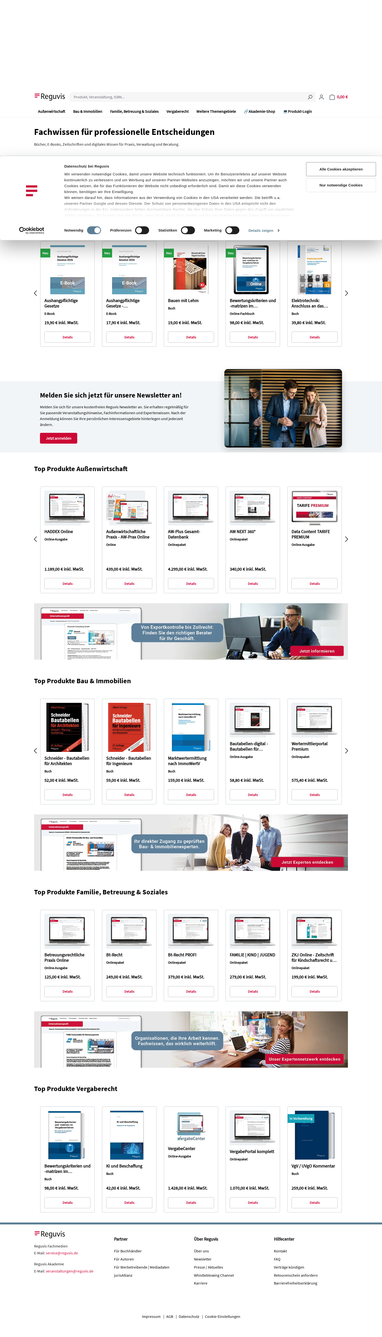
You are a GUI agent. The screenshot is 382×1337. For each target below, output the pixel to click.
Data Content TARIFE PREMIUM (311, 534)
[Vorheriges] (35, 294)
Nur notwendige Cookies (341, 29)
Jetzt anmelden (58, 438)
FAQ (277, 1259)
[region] (191, 294)
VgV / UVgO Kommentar (313, 1166)
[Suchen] (310, 97)
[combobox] (187, 97)
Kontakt (280, 1250)
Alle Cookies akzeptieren (341, 13)
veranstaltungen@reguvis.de (69, 1271)
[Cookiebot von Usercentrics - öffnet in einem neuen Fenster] (31, 74)
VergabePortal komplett (252, 1151)
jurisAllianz (123, 1275)
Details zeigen (260, 74)
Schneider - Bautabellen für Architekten (66, 761)
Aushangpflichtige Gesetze (61, 303)
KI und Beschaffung (124, 1166)
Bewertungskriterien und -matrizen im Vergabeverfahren (67, 1168)
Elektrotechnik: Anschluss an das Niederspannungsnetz (312, 303)
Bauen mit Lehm (183, 300)
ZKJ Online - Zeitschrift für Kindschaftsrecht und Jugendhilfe (314, 957)
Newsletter (203, 1259)
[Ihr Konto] (321, 97)
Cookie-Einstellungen (222, 1316)
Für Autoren (124, 1259)
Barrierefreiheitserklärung (295, 1283)
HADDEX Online (58, 531)
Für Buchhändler (128, 1250)
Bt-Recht (114, 955)
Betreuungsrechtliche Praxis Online (64, 957)
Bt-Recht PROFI (182, 955)
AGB (169, 1316)
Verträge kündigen (289, 1267)
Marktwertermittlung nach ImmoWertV (187, 761)
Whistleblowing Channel (214, 1275)
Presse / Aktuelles (208, 1267)
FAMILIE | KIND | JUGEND (252, 955)
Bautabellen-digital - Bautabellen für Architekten (249, 746)
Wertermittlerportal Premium (310, 746)
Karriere (200, 1283)
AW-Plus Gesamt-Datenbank (184, 534)
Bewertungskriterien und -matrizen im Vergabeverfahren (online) (253, 303)
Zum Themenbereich (71, 196)
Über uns (201, 1250)
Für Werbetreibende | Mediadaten (141, 1267)
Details (68, 337)
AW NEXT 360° (242, 531)
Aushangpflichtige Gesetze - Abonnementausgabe (126, 303)
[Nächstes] (346, 294)
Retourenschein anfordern (296, 1275)
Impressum (151, 1316)
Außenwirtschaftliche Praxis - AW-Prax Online (127, 534)
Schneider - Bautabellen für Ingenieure (128, 761)
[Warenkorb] (338, 97)
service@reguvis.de (62, 1252)
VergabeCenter (181, 1148)
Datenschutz (189, 1316)
